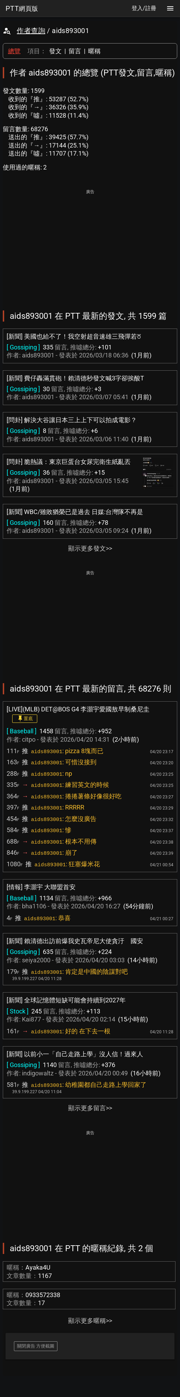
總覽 (14, 51)
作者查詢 (31, 30)
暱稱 (94, 51)
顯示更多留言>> (90, 1108)
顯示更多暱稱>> (90, 1320)
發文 (55, 51)
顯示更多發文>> (90, 548)
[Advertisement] (90, 245)
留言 (75, 51)
